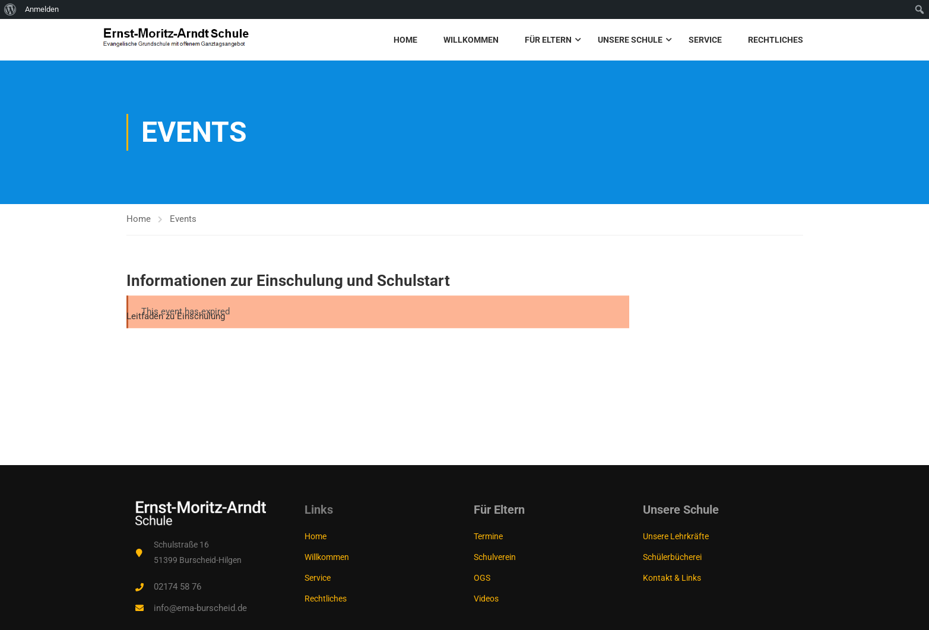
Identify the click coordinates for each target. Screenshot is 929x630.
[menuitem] (10, 9)
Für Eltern (548, 39)
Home (405, 39)
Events (183, 219)
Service (705, 39)
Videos (486, 598)
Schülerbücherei (672, 557)
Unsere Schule (630, 39)
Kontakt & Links (672, 578)
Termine (488, 536)
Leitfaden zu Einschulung (175, 316)
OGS (482, 578)
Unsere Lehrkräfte (676, 536)
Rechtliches (775, 39)
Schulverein (495, 557)
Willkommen (471, 39)
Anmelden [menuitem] (42, 9)
